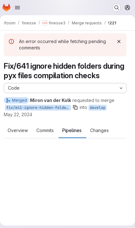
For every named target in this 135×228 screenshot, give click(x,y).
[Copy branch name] (75, 107)
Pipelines (72, 130)
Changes (99, 130)
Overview (18, 130)
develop (97, 107)
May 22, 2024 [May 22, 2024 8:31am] (18, 114)
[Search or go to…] (116, 7)
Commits (45, 130)
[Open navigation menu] (17, 8)
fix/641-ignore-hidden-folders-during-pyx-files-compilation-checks (38, 107)
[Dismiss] (119, 41)
